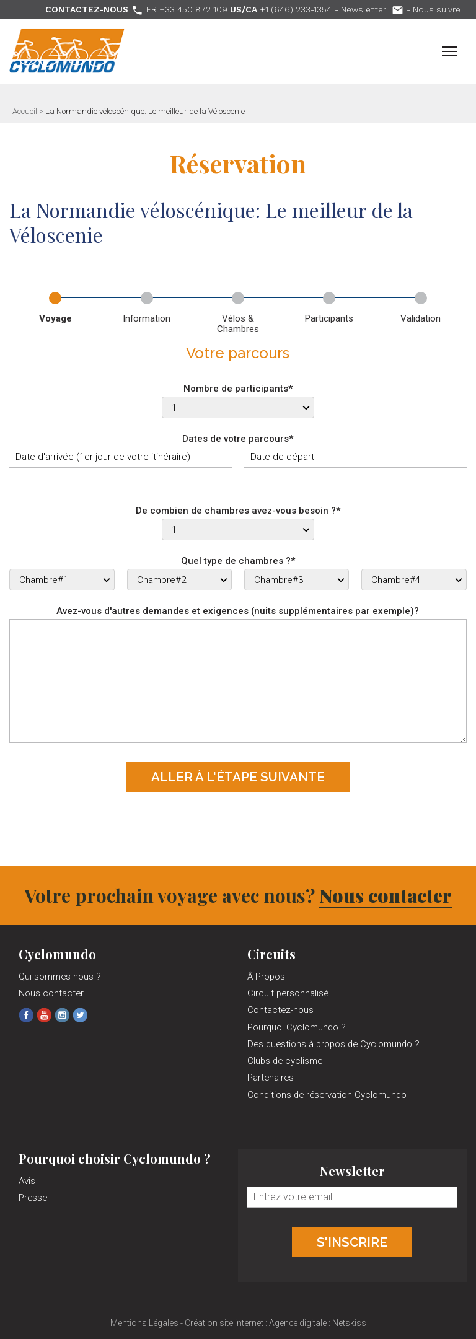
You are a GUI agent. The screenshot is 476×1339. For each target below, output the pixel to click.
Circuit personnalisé (287, 993)
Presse (33, 1197)
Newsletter (372, 9)
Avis (27, 1181)
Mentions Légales (144, 1323)
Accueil (24, 111)
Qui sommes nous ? (60, 976)
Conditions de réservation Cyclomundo (327, 1094)
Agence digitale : (300, 1323)
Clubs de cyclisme (284, 1060)
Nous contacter (385, 895)
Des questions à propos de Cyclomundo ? (333, 1044)
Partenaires (270, 1077)
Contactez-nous (280, 1010)
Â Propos (266, 976)
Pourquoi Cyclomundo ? (296, 1027)
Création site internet (224, 1323)
